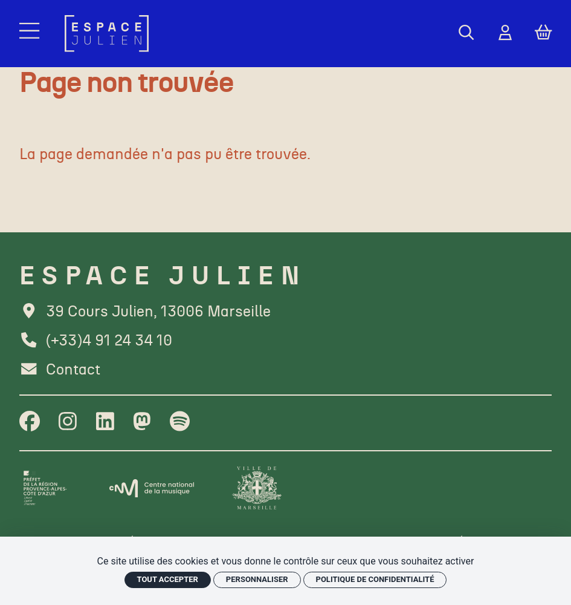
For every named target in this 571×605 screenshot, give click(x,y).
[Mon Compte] (505, 33)
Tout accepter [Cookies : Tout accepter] (167, 579)
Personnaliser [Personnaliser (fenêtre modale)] (257, 579)
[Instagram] (68, 423)
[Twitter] (142, 423)
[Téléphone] (95, 341)
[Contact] (59, 370)
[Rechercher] (466, 33)
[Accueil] (107, 33)
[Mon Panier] (543, 33)
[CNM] (151, 488)
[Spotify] (180, 423)
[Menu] (30, 33)
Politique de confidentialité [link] (375, 579)
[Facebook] (29, 423)
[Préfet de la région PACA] (45, 487)
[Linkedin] (105, 423)
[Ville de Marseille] (257, 487)
